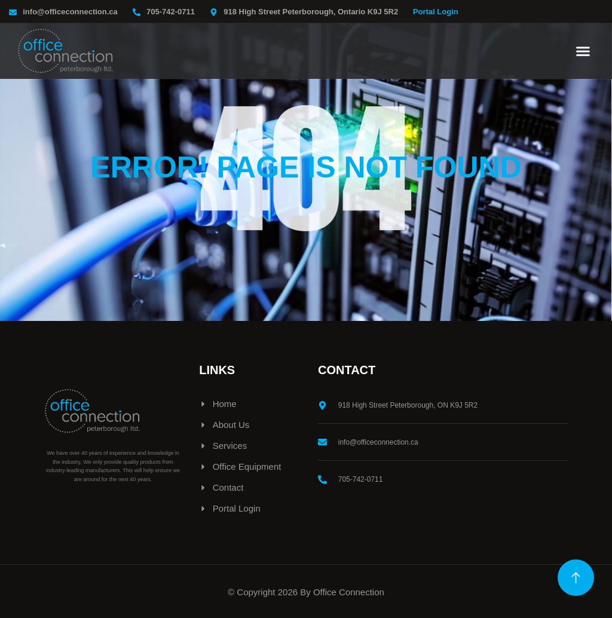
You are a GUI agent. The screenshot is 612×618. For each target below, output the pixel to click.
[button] (583, 51)
